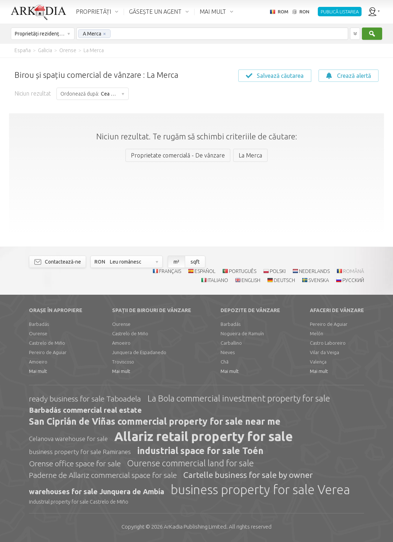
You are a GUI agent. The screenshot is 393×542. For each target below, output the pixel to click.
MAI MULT (213, 11)
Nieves (228, 352)
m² (176, 262)
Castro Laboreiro (328, 342)
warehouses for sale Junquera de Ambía (96, 491)
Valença (318, 361)
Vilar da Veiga (324, 352)
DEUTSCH (284, 280)
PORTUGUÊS (242, 271)
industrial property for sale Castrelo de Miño (78, 502)
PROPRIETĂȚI (93, 11)
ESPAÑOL (205, 271)
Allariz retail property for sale (203, 436)
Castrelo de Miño (47, 342)
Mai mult (38, 371)
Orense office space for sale (75, 463)
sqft (195, 262)
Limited (195, 527)
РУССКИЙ (353, 280)
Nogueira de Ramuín (242, 333)
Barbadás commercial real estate (85, 410)
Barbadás (39, 324)
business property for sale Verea (260, 489)
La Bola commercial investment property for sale (239, 398)
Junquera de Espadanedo (139, 352)
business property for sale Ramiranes (80, 451)
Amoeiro (38, 361)
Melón (316, 333)
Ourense (38, 333)
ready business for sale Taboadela (85, 398)
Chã (224, 361)
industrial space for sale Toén (200, 451)
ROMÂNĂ (353, 271)
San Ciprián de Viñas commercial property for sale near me (155, 421)
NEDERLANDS (314, 271)
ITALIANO (218, 280)
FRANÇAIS (170, 271)
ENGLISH (251, 280)
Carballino (231, 342)
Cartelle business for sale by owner (248, 474)
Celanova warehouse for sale (68, 438)
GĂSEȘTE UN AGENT (155, 11)
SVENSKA (318, 280)
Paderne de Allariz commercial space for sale (103, 475)
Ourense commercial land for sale (190, 463)
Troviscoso (123, 361)
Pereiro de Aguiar (48, 352)
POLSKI (278, 271)
